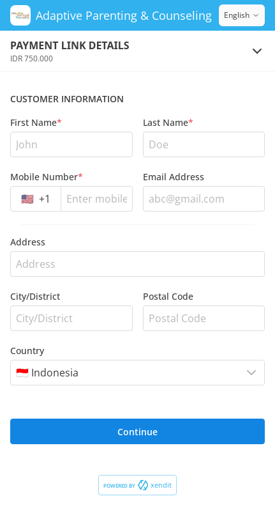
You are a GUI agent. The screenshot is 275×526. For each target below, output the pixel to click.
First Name (36, 122)
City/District (35, 296)
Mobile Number (46, 177)
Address (27, 242)
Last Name (168, 122)
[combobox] (35, 199)
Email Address (173, 177)
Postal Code (168, 296)
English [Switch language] (242, 15)
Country (27, 350)
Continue (137, 432)
